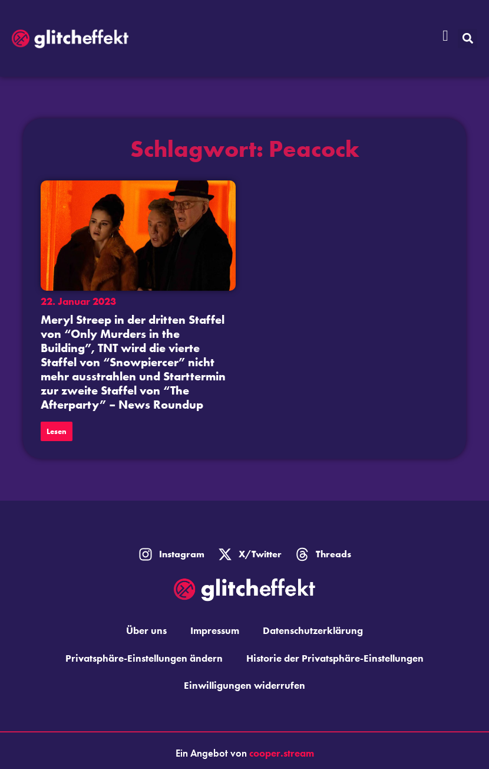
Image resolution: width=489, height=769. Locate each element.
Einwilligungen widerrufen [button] (244, 685)
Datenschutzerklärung (313, 630)
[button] (467, 38)
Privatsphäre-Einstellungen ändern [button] (144, 658)
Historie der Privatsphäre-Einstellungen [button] (335, 658)
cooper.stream (281, 753)
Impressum (214, 630)
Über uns (146, 630)
